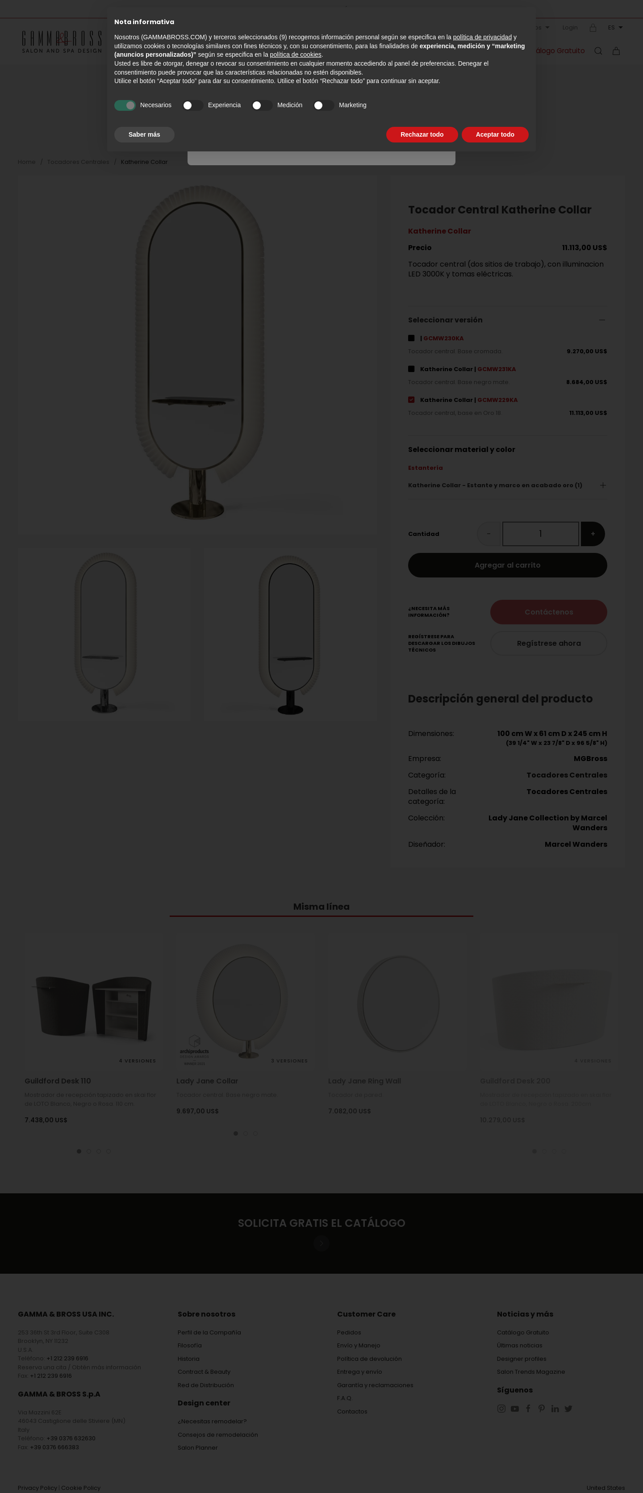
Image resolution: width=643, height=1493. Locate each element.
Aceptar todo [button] (495, 134)
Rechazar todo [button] (422, 134)
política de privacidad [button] (482, 37)
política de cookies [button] (296, 54)
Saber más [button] (144, 134)
